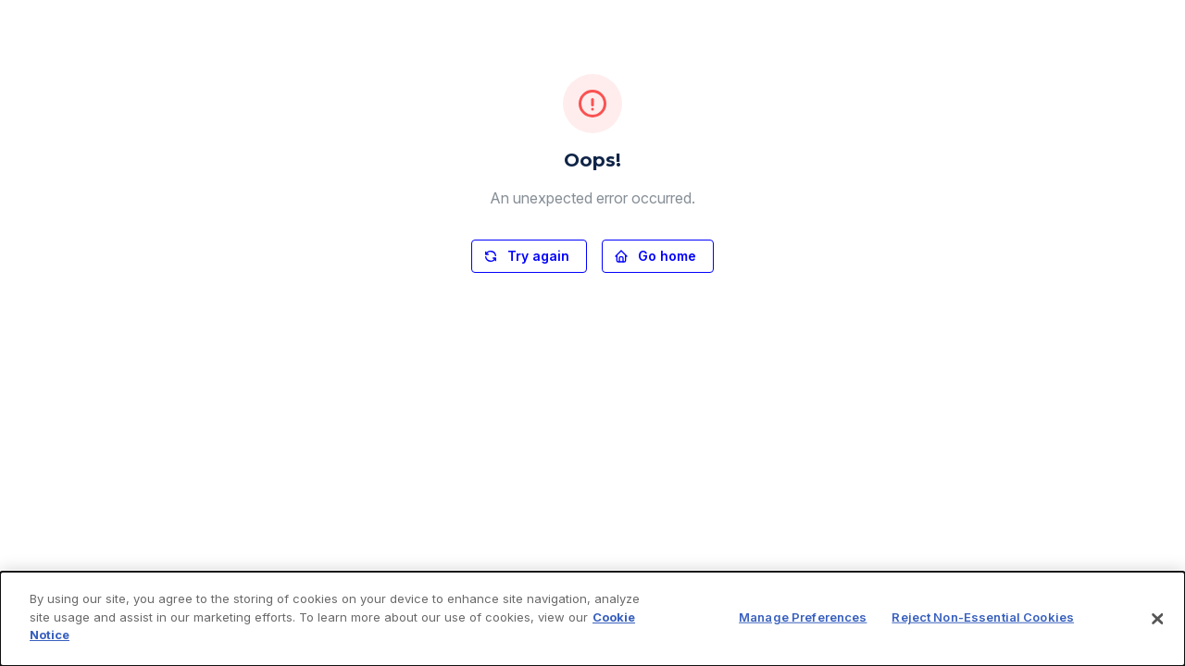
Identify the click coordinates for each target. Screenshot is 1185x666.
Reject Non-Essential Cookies (983, 617)
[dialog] (592, 619)
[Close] (1157, 618)
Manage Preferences (803, 617)
